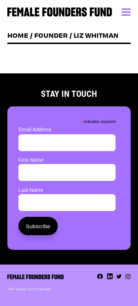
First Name (30, 160)
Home (17, 35)
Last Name (30, 190)
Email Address (37, 129)
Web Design (17, 288)
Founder (51, 35)
